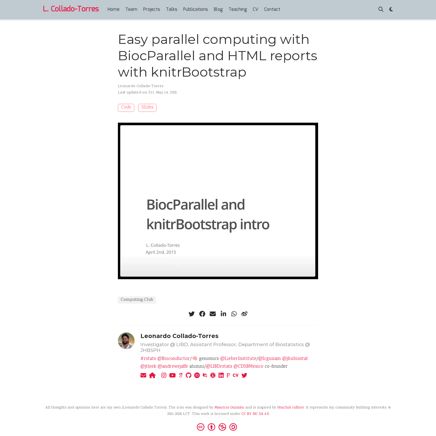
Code (126, 107)
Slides (147, 107)
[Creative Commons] (218, 426)
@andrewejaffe (173, 366)
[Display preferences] (391, 10)
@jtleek (148, 366)
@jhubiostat (295, 359)
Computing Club (137, 300)
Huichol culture (290, 407)
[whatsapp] (234, 314)
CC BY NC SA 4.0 (255, 414)
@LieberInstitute (238, 359)
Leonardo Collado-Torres (141, 86)
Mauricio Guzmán (229, 407)
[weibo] (244, 314)
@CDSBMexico (248, 366)
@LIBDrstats (219, 366)
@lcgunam (269, 359)
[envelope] (213, 314)
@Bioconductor (173, 359)
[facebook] (202, 314)
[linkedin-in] (223, 314)
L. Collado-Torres (71, 9)
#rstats (148, 359)
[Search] (380, 10)
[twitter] (191, 314)
